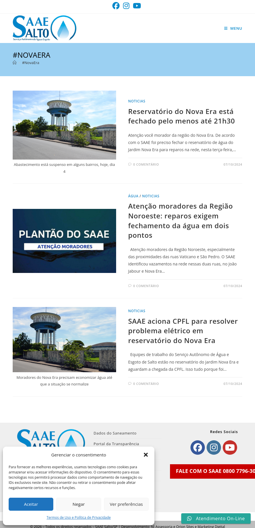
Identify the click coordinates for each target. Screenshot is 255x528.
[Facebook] (197, 447)
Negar (79, 504)
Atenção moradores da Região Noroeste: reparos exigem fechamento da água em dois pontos (180, 220)
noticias (137, 101)
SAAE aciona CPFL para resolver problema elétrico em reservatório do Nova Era (183, 330)
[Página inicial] (14, 62)
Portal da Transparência (116, 443)
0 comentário (146, 164)
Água (133, 196)
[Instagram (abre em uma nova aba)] (126, 6)
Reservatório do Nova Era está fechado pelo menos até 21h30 (181, 116)
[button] (146, 455)
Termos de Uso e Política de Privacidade (79, 517)
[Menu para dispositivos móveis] (233, 28)
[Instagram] (214, 447)
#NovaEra (30, 62)
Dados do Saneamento (115, 433)
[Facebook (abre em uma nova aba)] (116, 6)
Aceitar (31, 504)
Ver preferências (126, 504)
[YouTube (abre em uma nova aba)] (137, 6)
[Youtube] (230, 447)
